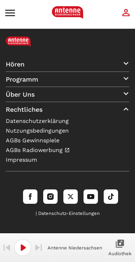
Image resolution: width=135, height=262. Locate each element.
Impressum (21, 159)
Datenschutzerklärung (37, 121)
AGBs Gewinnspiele (32, 140)
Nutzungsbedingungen (37, 130)
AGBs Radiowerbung (35, 150)
